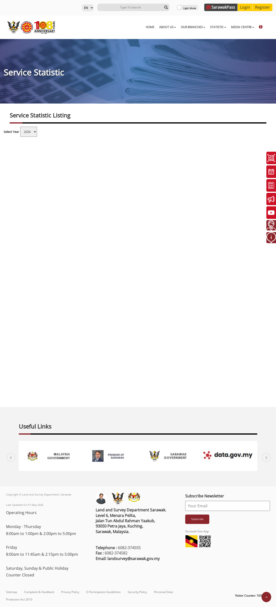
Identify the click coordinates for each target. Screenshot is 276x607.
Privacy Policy (70, 592)
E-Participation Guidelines (103, 592)
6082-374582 (116, 553)
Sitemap (11, 592)
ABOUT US (112, 27)
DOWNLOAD (244, 27)
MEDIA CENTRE (187, 27)
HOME (95, 27)
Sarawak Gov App (197, 531)
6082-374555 (129, 547)
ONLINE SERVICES (217, 27)
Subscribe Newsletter (204, 496)
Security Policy (137, 592)
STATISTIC (163, 27)
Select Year (11, 132)
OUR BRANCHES (138, 27)
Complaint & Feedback (39, 592)
